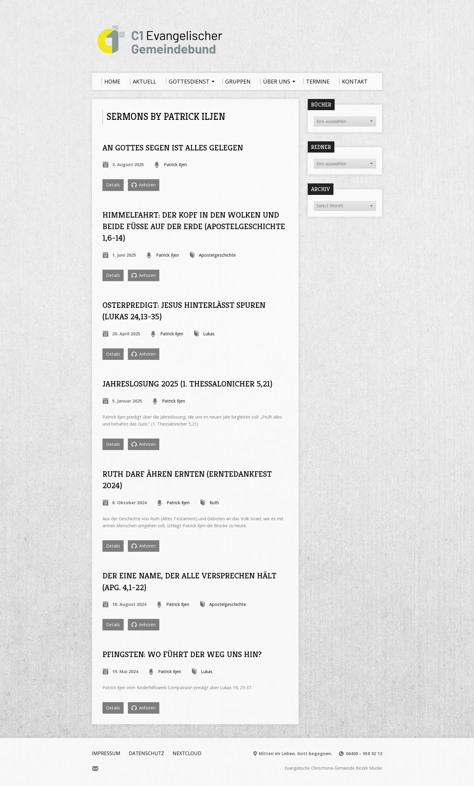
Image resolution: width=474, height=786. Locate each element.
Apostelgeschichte (217, 255)
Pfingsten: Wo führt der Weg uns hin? (181, 654)
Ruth (214, 502)
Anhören (143, 185)
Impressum (106, 753)
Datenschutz (146, 753)
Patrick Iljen (175, 164)
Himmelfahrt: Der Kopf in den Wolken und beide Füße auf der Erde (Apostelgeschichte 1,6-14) (193, 226)
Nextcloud (187, 753)
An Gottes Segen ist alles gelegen (172, 147)
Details (113, 185)
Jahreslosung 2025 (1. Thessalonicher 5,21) (187, 383)
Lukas (209, 334)
